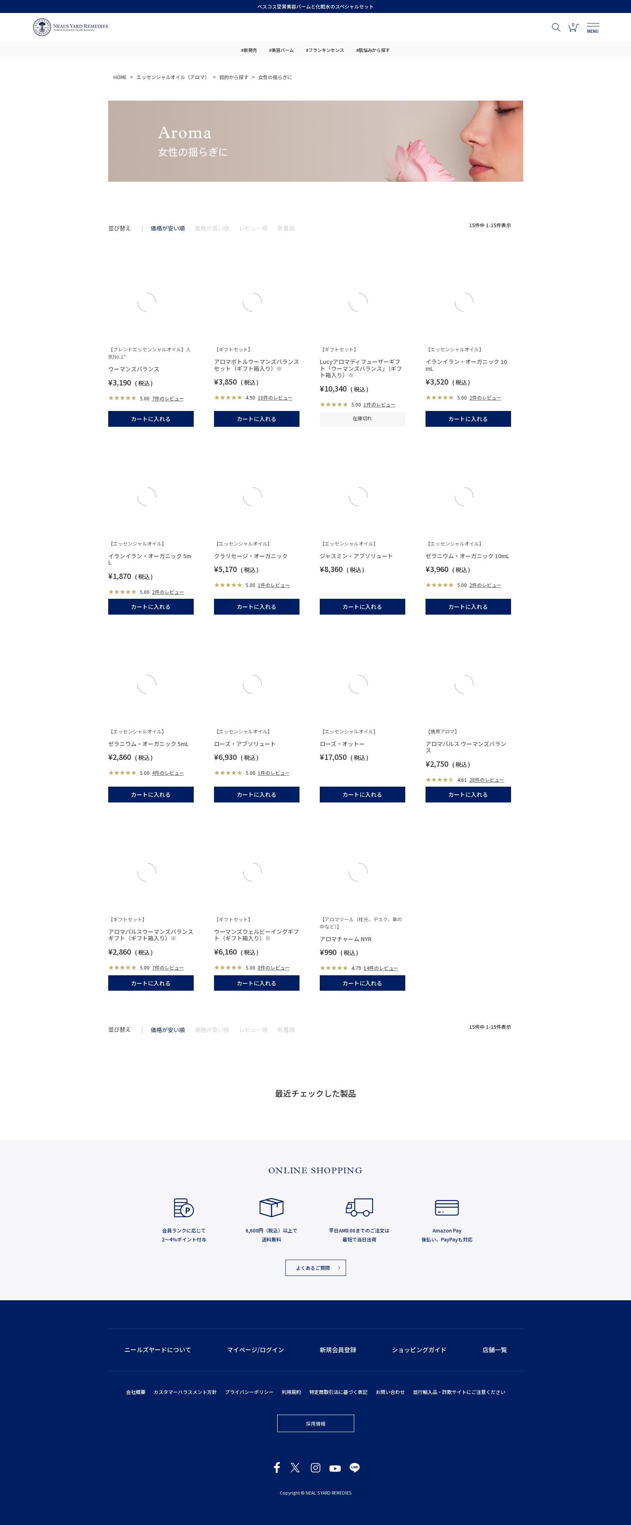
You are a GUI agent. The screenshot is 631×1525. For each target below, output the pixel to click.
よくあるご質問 (313, 1267)
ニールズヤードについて (157, 1349)
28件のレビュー (486, 779)
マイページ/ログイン (255, 1349)
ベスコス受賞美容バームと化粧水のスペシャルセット (315, 6)
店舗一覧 (495, 1349)
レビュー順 (253, 228)
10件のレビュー (275, 397)
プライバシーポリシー (249, 1391)
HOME (120, 76)
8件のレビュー (274, 967)
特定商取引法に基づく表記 (338, 1391)
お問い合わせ (390, 1391)
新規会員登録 (338, 1349)
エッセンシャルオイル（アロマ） (173, 76)
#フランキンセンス (325, 50)
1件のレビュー (380, 404)
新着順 (286, 228)
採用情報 (315, 1423)
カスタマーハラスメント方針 (185, 1391)
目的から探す (233, 76)
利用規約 (291, 1391)
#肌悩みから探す (373, 50)
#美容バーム (281, 50)
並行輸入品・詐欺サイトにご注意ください (459, 1391)
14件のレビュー (381, 967)
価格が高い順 (212, 228)
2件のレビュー (485, 397)
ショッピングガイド (419, 1349)
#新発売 (249, 50)
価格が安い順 (168, 228)
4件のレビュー (168, 772)
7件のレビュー (168, 398)
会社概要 (135, 1391)
